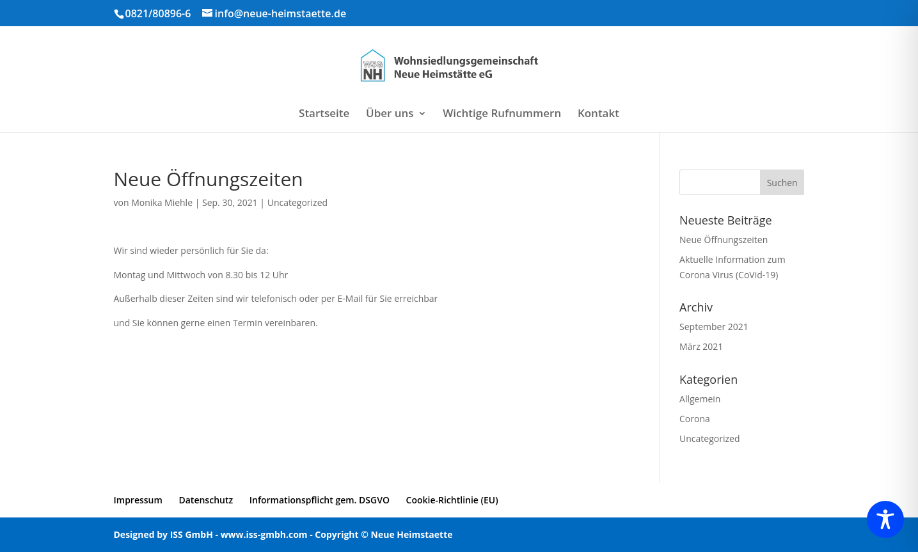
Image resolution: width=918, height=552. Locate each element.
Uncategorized (297, 202)
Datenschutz (205, 500)
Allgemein (699, 399)
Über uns (390, 114)
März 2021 (701, 346)
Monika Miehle (162, 202)
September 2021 (713, 326)
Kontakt (598, 114)
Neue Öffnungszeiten (723, 239)
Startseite (324, 114)
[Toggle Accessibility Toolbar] (885, 519)
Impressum (138, 500)
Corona (694, 419)
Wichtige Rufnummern (502, 114)
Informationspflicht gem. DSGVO (319, 500)
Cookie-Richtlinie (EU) (452, 500)
